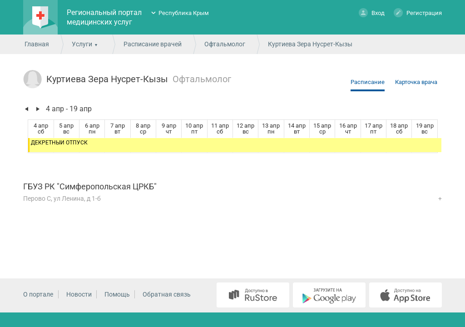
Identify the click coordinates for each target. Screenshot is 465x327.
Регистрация (418, 12)
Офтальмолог (224, 44)
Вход (372, 12)
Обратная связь (167, 294)
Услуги (82, 44)
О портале (38, 294)
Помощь (117, 294)
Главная (37, 44)
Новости (79, 294)
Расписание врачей (153, 44)
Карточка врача (416, 82)
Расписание (368, 82)
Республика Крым (183, 13)
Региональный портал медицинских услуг (104, 17)
